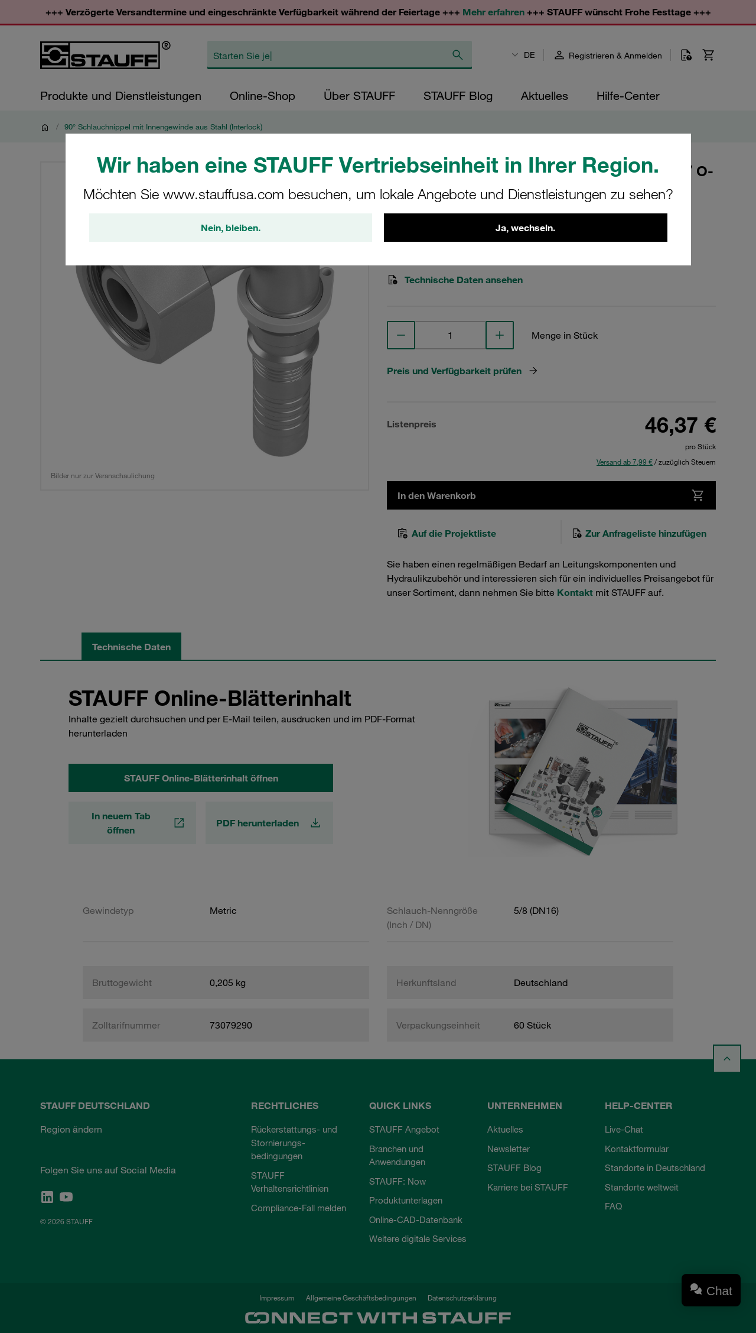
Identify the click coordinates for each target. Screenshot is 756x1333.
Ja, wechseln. (525, 227)
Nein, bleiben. (230, 227)
